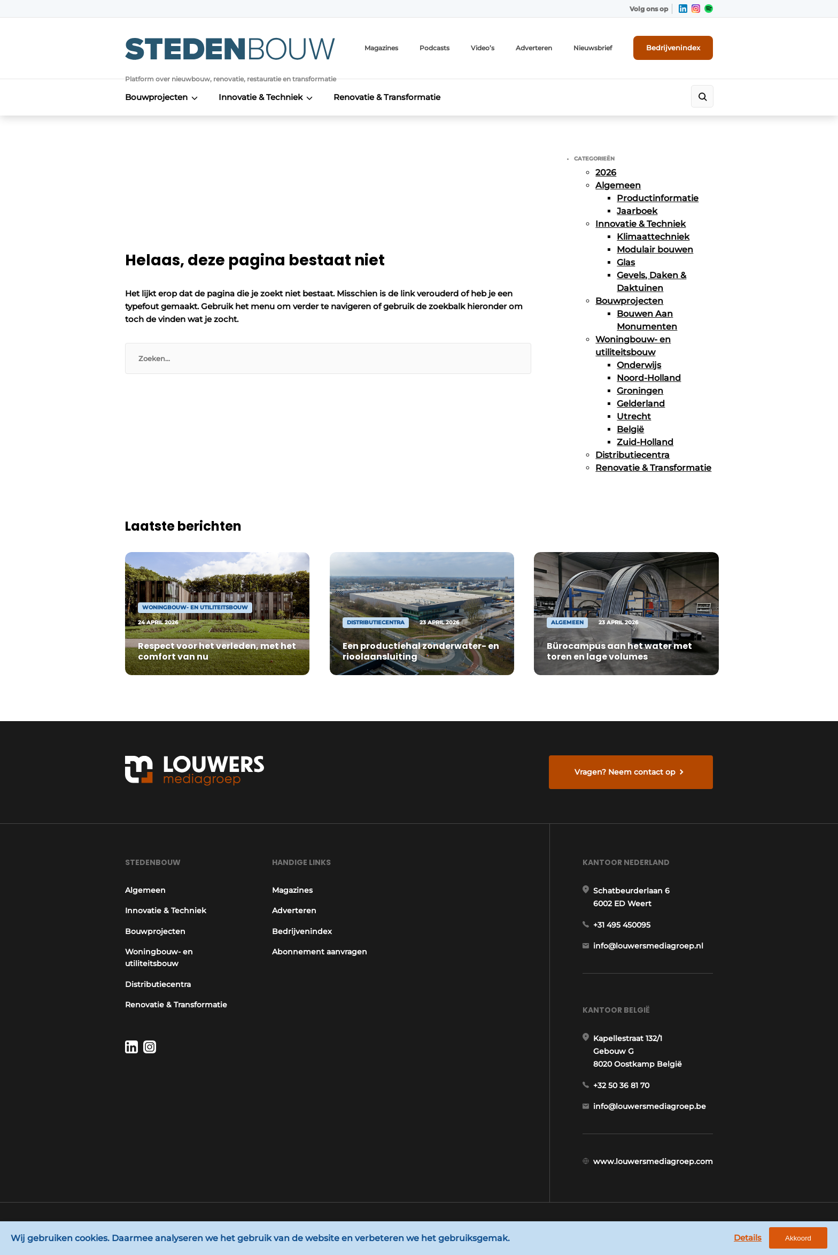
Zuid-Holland (645, 442)
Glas (626, 262)
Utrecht (634, 416)
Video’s (482, 48)
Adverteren (534, 48)
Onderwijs (639, 365)
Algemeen (618, 185)
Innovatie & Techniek (260, 97)
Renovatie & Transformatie (386, 97)
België (630, 429)
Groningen (640, 391)
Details (748, 1238)
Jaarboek (637, 211)
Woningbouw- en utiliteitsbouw (159, 957)
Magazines (381, 48)
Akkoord (798, 1238)
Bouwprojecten (156, 97)
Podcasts (434, 48)
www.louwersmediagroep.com (653, 1161)
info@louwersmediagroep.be (649, 1106)
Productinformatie (658, 198)
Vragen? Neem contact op (625, 772)
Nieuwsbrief (592, 48)
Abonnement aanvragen (319, 951)
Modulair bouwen (655, 249)
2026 (605, 172)
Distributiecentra (632, 455)
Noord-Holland (649, 378)
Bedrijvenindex (673, 47)
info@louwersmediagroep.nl (648, 946)
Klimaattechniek (653, 237)
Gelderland (641, 404)
